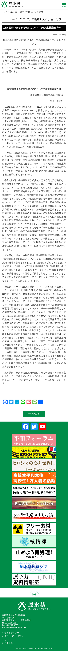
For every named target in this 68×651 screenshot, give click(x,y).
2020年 (21, 12)
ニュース (13, 12)
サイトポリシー (11, 633)
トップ (4, 12)
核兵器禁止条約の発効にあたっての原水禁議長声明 (32, 27)
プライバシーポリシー (14, 636)
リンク (7, 639)
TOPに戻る (34, 414)
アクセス (8, 643)
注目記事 (40, 12)
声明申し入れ (30, 12)
